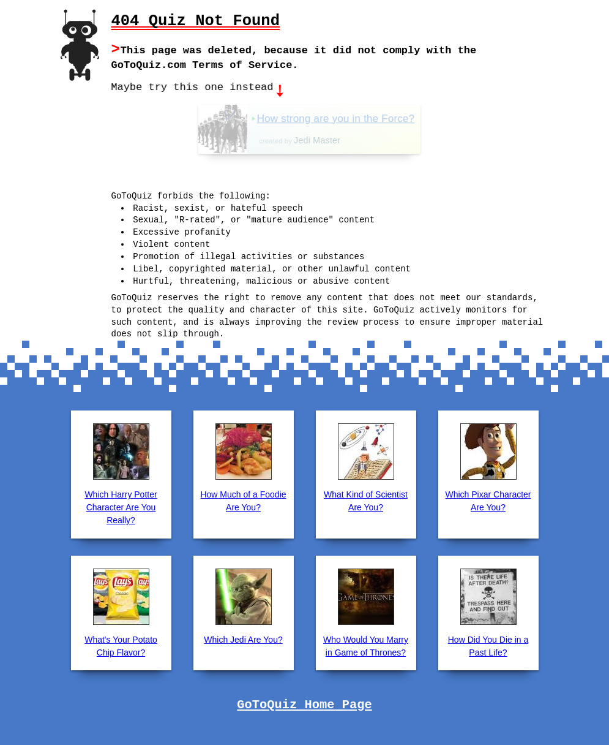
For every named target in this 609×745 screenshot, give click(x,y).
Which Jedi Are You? (243, 638)
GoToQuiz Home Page (304, 704)
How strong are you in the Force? (360, 117)
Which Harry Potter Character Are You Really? (120, 506)
